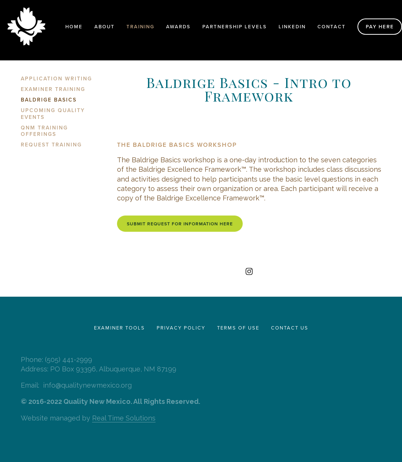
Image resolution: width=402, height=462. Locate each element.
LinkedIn (292, 26)
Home (74, 26)
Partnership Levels (234, 26)
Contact (331, 26)
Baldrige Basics (49, 100)
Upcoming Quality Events (53, 114)
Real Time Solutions (124, 418)
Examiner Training (53, 89)
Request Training (51, 145)
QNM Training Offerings (44, 131)
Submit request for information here (180, 223)
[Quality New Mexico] (249, 271)
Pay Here (380, 26)
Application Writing (56, 78)
